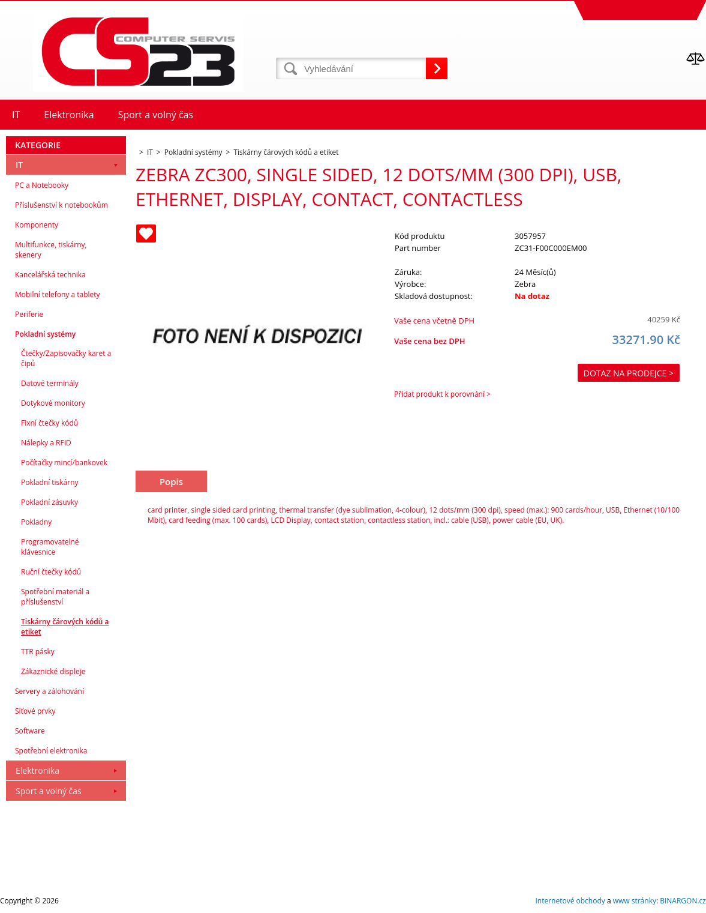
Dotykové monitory (53, 403)
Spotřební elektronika (51, 751)
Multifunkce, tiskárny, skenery (51, 250)
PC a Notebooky (41, 185)
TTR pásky (38, 651)
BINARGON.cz (683, 901)
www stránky (634, 901)
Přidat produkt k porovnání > (442, 394)
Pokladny (36, 522)
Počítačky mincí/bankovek (64, 462)
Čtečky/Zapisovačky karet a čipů (66, 358)
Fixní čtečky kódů (49, 423)
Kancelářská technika (50, 275)
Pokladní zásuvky (49, 502)
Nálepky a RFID (46, 443)
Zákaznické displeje (53, 671)
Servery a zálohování (49, 691)
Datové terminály (50, 383)
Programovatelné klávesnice (50, 547)
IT (19, 164)
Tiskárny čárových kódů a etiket (65, 626)
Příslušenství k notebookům (61, 205)
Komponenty (36, 225)
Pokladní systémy (45, 334)
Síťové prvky (35, 711)
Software (30, 731)
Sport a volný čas (49, 791)
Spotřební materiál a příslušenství (55, 596)
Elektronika (37, 770)
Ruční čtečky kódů (51, 572)
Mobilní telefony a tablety (57, 294)
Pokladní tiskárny (50, 482)
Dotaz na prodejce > (629, 373)
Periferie (29, 314)
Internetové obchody (570, 901)
